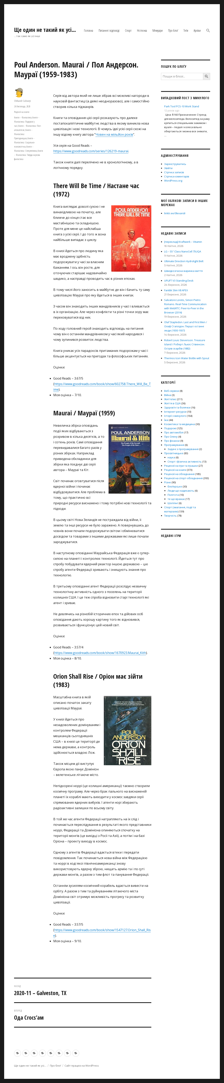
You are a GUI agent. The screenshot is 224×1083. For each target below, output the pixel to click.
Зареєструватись (175, 164)
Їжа (166, 420)
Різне (167, 482)
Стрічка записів (174, 172)
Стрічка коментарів (176, 176)
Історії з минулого (175, 416)
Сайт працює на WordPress (82, 1065)
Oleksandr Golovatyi (22, 101)
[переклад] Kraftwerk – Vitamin (183, 242)
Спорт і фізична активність (185, 461)
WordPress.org (173, 180)
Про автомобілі (173, 432)
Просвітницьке (173, 453)
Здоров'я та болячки (177, 407)
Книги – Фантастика (23, 117)
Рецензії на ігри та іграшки (181, 465)
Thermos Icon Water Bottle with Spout (186, 358)
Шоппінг (173, 503)
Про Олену (171, 436)
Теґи (186, 30)
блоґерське (175, 486)
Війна (167, 395)
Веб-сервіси (171, 391)
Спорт (128, 30)
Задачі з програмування (183, 449)
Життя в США (172, 403)
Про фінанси (172, 441)
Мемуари (158, 30)
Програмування (174, 445)
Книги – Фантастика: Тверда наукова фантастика (28, 155)
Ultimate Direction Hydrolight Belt (183, 261)
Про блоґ (173, 30)
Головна (88, 30)
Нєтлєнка (142, 30)
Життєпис (170, 399)
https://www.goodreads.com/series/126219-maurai (90, 151)
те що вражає (176, 499)
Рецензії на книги (21, 112)
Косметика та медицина (179, 424)
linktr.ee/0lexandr (175, 213)
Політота (173, 495)
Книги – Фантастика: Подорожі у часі (26, 122)
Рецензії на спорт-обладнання (183, 478)
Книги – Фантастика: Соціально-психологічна (24, 142)
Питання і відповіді (109, 30)
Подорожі (170, 428)
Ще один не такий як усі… (45, 29)
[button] (208, 30)
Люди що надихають (181, 490)
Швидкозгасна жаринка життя (183, 271)
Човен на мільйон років (114, 134)
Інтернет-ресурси (175, 411)
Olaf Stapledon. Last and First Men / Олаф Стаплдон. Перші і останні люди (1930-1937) (185, 326)
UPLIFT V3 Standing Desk (178, 280)
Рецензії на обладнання (179, 474)
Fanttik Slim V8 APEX (176, 290)
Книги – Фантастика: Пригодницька (23, 134)
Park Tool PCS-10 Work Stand (181, 106)
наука (171, 457)
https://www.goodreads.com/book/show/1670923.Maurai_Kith (100, 653)
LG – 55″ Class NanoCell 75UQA (182, 251)
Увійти (168, 168)
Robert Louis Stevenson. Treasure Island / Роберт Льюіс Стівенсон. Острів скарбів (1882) (184, 344)
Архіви (197, 30)
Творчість (170, 515)
